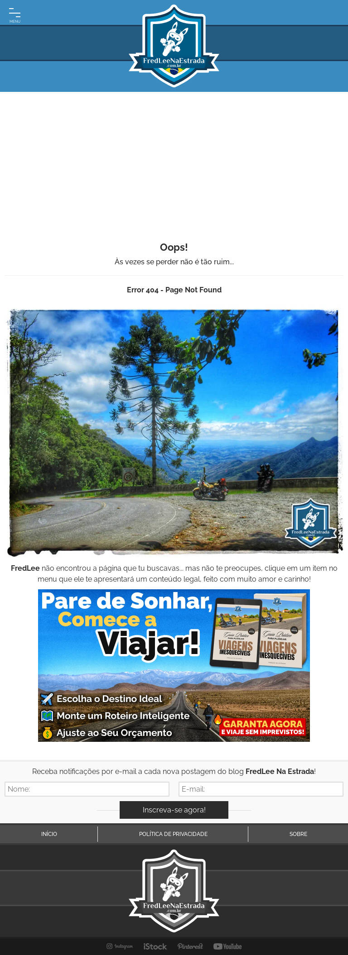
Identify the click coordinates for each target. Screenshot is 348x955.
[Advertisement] (174, 159)
